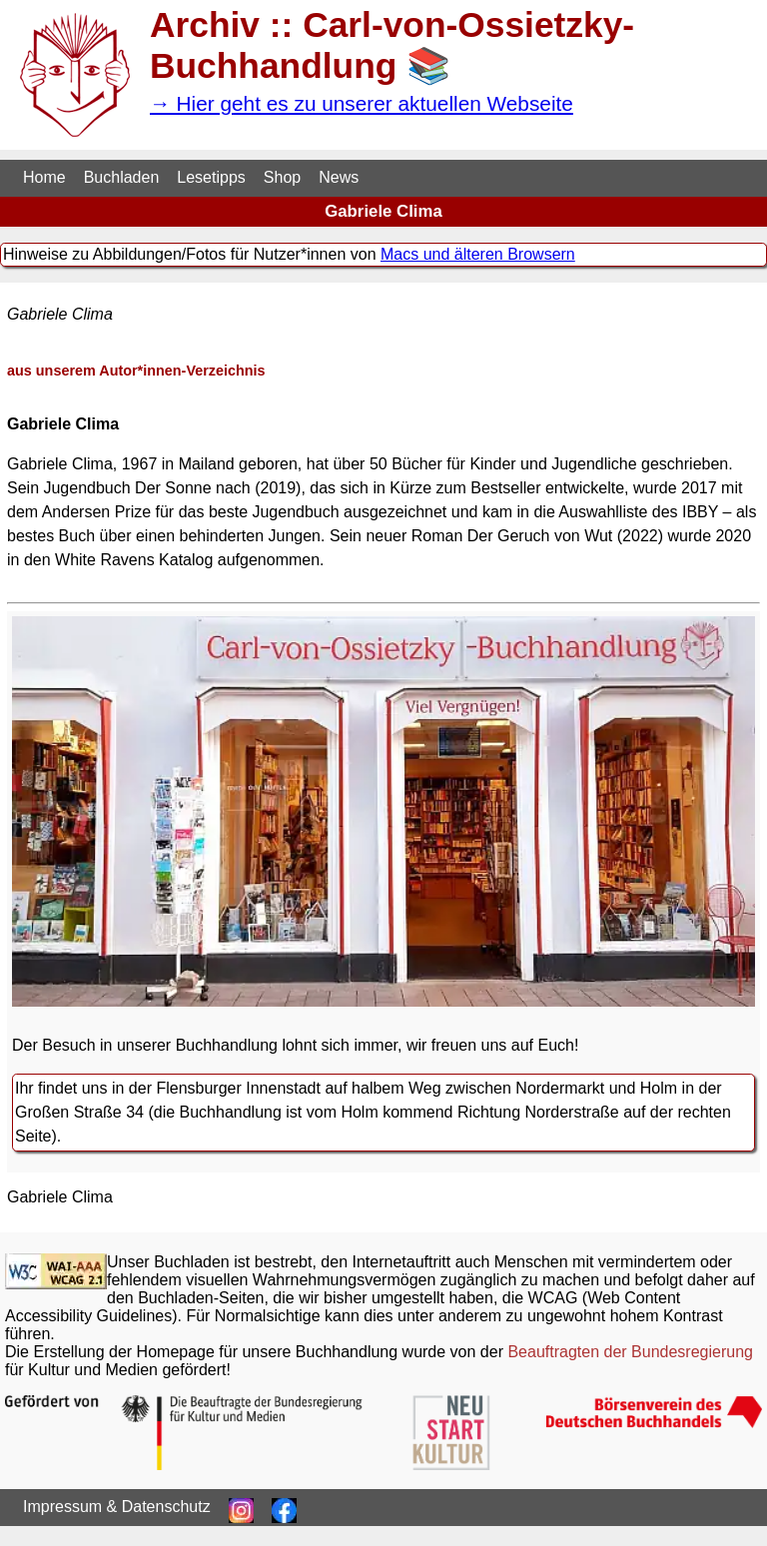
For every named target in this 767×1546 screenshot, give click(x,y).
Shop (282, 177)
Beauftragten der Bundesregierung (630, 1351)
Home (44, 177)
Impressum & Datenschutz (117, 1506)
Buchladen (122, 177)
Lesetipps (211, 177)
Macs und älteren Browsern (478, 254)
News (339, 177)
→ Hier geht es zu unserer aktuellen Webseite (361, 103)
